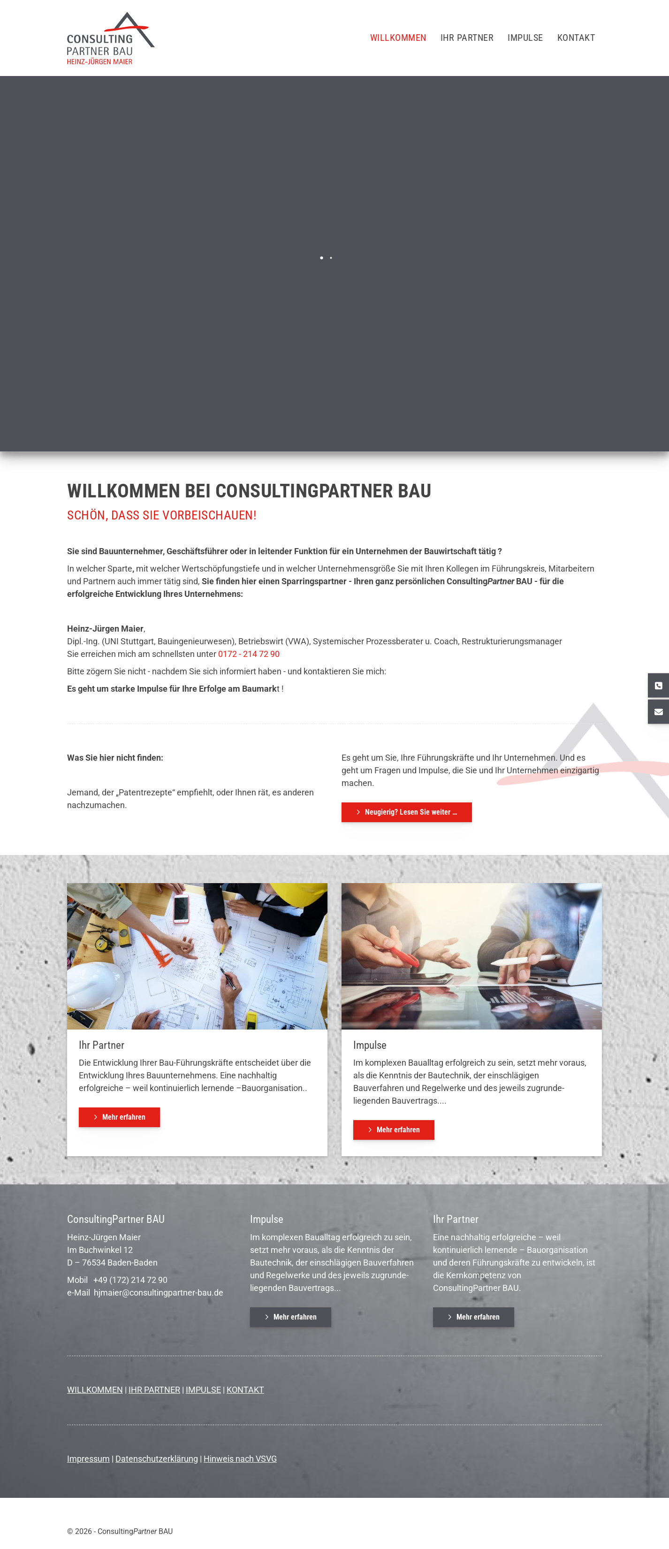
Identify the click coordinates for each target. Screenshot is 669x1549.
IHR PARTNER (154, 1390)
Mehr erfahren (123, 1117)
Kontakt (576, 37)
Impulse (525, 37)
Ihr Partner (467, 37)
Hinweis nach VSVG (240, 1459)
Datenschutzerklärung (156, 1459)
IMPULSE (203, 1390)
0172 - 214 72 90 (248, 654)
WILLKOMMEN (95, 1390)
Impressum (88, 1459)
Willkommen (398, 37)
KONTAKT (245, 1390)
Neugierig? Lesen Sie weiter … (411, 812)
